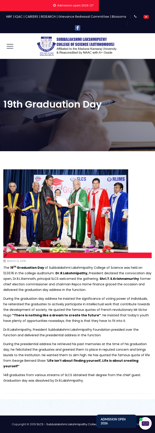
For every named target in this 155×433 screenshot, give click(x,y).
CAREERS (31, 16)
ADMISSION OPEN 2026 (113, 421)
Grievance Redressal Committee (83, 16)
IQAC (19, 16)
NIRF (9, 16)
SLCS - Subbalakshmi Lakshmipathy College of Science (76, 424)
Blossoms (119, 16)
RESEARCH (48, 16)
